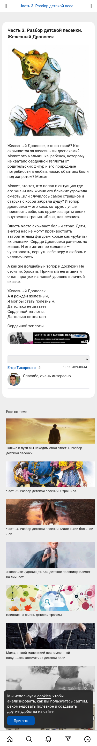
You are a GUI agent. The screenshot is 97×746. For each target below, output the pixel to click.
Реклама (79, 336)
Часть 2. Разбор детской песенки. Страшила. (41, 491)
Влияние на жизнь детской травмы (34, 615)
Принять (21, 721)
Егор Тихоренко (22, 367)
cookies (44, 696)
